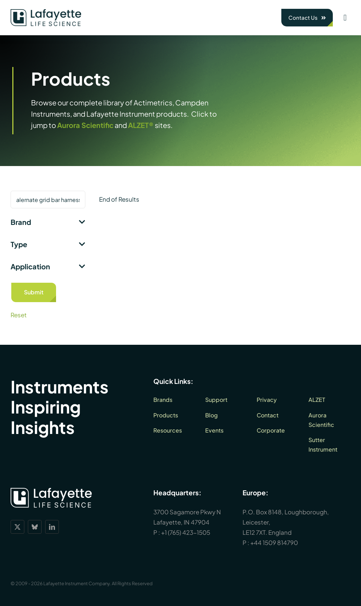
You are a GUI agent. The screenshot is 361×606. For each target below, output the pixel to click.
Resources (167, 430)
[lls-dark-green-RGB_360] (46, 12)
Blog (211, 415)
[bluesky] (35, 527)
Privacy (267, 399)
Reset (19, 315)
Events (214, 430)
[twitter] (17, 527)
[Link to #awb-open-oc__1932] (345, 17)
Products (165, 415)
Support (216, 399)
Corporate (271, 430)
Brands (162, 399)
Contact (268, 415)
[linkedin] (52, 527)
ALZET (316, 399)
